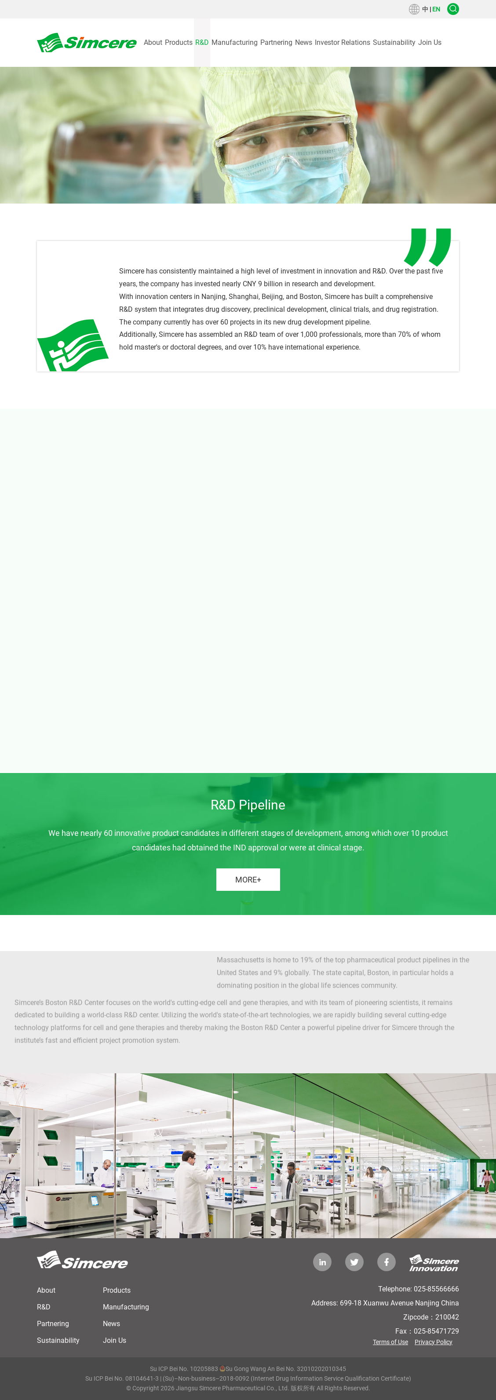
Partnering (276, 42)
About (153, 42)
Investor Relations (342, 42)
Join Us (429, 42)
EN (436, 9)
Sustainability (394, 42)
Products (179, 42)
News (303, 42)
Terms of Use (390, 1341)
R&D (202, 42)
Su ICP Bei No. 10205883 (184, 1368)
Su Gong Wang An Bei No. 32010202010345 (282, 1368)
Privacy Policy (433, 1341)
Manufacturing (235, 42)
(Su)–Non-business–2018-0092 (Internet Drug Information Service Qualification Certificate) (287, 1378)
